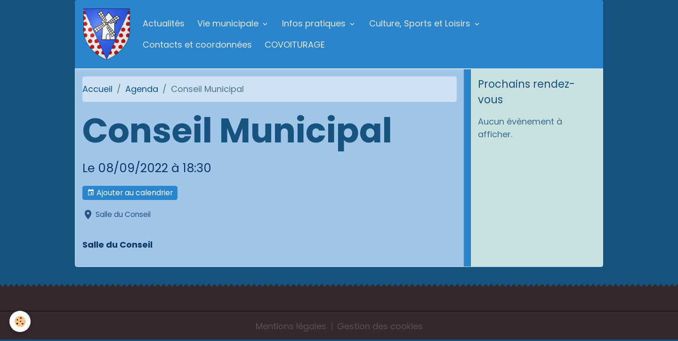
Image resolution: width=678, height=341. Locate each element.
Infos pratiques (315, 23)
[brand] (106, 34)
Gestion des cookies (380, 326)
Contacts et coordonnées (197, 44)
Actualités (164, 23)
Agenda (141, 89)
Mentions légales (291, 326)
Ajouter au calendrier (130, 192)
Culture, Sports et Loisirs (421, 23)
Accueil (97, 89)
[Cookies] (20, 321)
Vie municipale (229, 23)
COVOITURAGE (295, 44)
